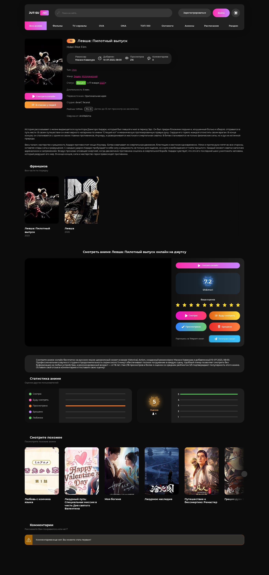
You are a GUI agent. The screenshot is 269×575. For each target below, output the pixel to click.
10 (239, 305)
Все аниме (35, 25)
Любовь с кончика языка (38, 500)
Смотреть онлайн (45, 96)
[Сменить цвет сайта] (235, 13)
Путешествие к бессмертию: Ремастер (201, 500)
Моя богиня (113, 499)
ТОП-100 (145, 25)
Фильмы (58, 25)
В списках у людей (46, 105)
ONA (123, 25)
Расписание (211, 25)
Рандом (233, 25)
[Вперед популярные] (244, 474)
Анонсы (189, 25)
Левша (69, 228)
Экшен (77, 76)
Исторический (89, 76)
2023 (102, 83)
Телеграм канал (226, 338)
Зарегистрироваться (194, 13)
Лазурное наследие (158, 499)
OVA (101, 25)
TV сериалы (80, 25)
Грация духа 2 (234, 499)
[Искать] (58, 13)
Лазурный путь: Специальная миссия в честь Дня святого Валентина (81, 503)
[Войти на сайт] (221, 13)
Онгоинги (167, 25)
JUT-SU (39, 12)
